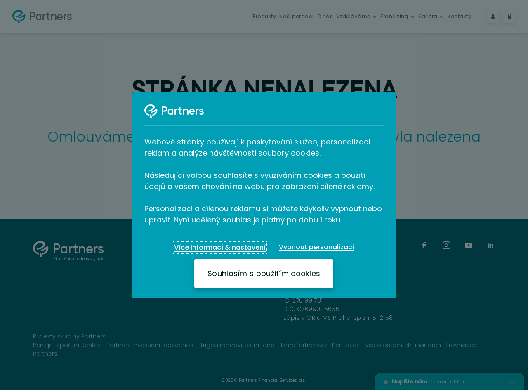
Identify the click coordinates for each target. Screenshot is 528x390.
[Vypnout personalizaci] (316, 247)
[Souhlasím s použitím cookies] (263, 273)
